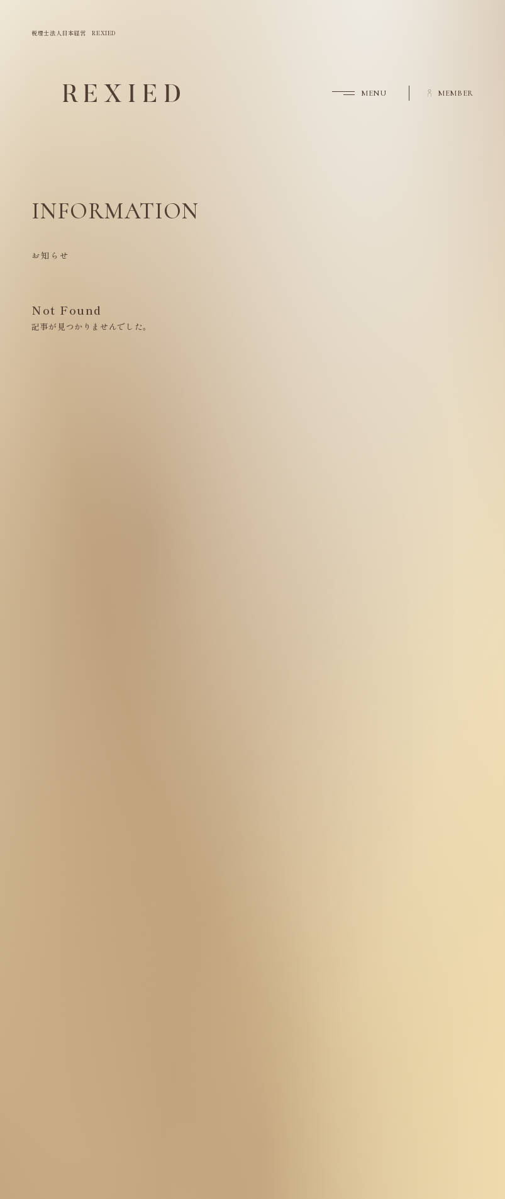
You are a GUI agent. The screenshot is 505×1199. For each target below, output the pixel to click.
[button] (350, 93)
